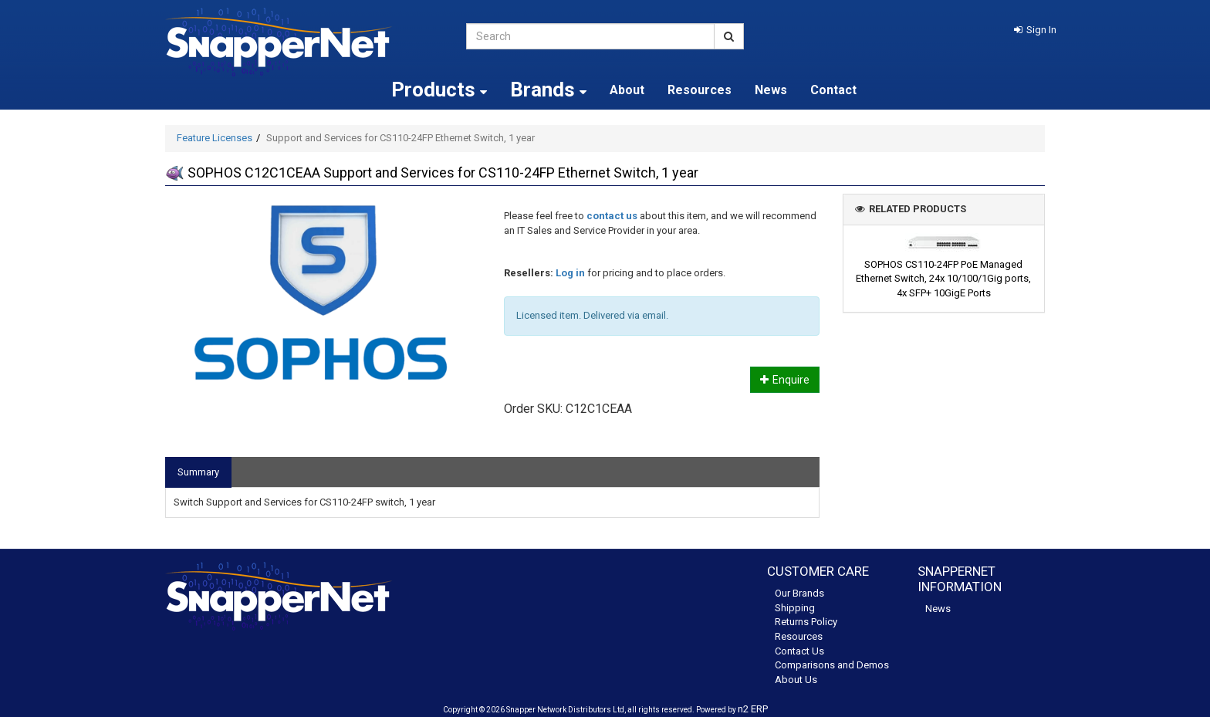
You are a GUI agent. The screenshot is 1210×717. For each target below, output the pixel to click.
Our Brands (799, 593)
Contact (833, 90)
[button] (1035, 30)
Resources (700, 90)
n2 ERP (753, 709)
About (627, 90)
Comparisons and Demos (832, 665)
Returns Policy (806, 621)
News (771, 90)
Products (439, 89)
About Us (796, 679)
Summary (198, 472)
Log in (570, 273)
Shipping (795, 608)
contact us (611, 216)
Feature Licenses (214, 138)
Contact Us (799, 651)
